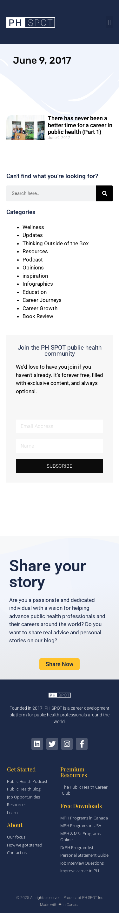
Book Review (38, 316)
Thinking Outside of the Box (56, 243)
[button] (109, 22)
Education (35, 292)
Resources (35, 251)
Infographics (38, 284)
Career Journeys (42, 300)
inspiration (35, 276)
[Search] (104, 193)
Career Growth (40, 308)
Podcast (33, 259)
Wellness (33, 227)
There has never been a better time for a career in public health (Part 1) (80, 125)
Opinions (33, 267)
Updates (33, 235)
